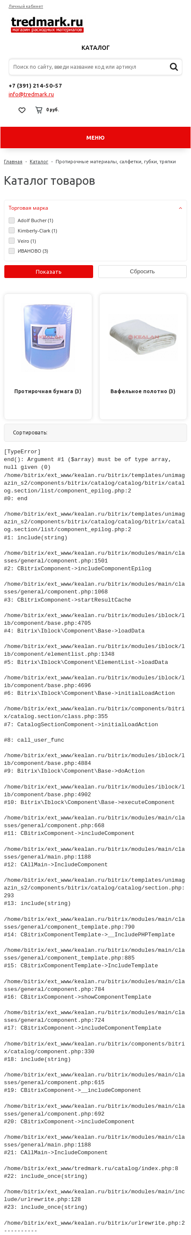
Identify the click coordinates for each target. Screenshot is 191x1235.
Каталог (95, 47)
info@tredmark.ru (31, 94)
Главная (13, 161)
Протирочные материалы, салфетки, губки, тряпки (116, 161)
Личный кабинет (26, 6)
